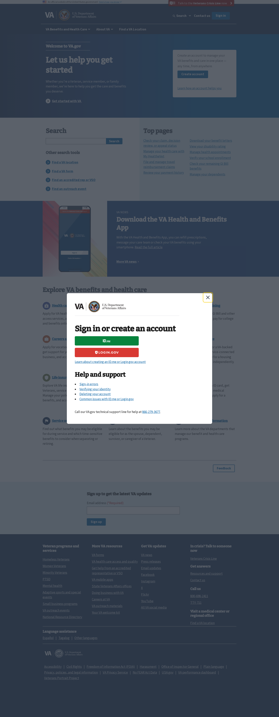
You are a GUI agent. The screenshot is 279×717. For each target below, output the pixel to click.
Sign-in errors (88, 384)
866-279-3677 (151, 412)
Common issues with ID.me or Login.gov (106, 399)
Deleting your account (95, 394)
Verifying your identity (95, 389)
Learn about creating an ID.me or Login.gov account (110, 362)
